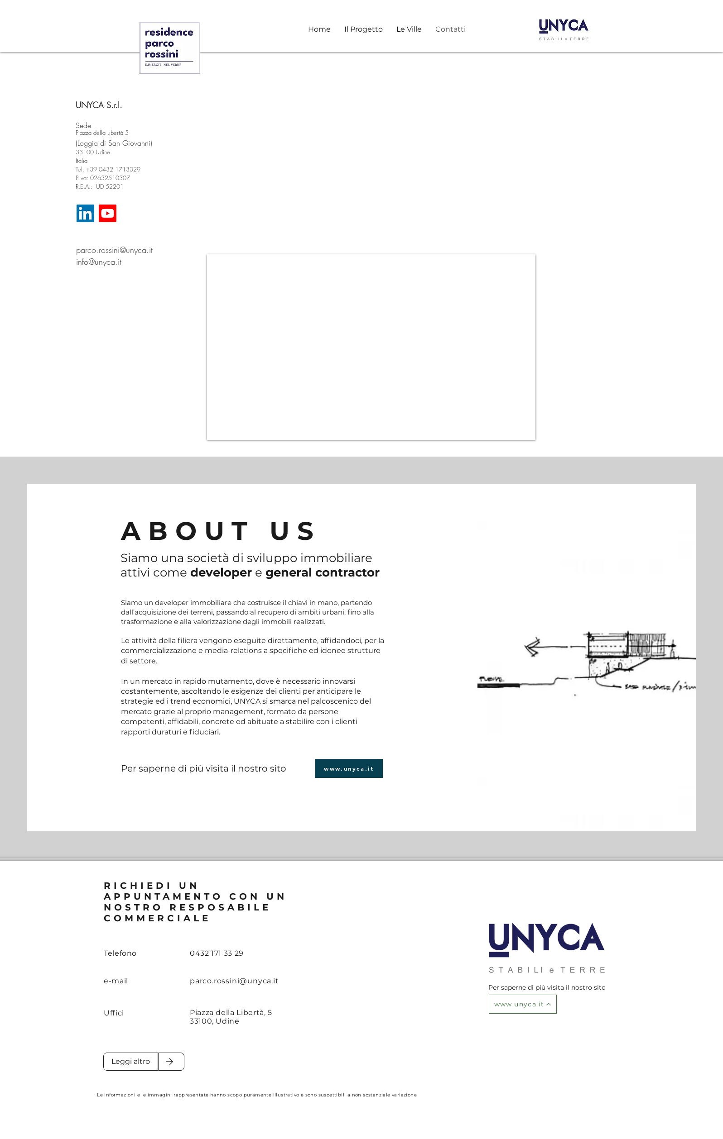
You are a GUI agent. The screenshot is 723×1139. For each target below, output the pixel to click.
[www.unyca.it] (349, 768)
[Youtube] (107, 213)
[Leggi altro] (130, 1062)
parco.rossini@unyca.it (114, 249)
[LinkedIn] (85, 213)
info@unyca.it (98, 261)
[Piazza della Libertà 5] (108, 133)
